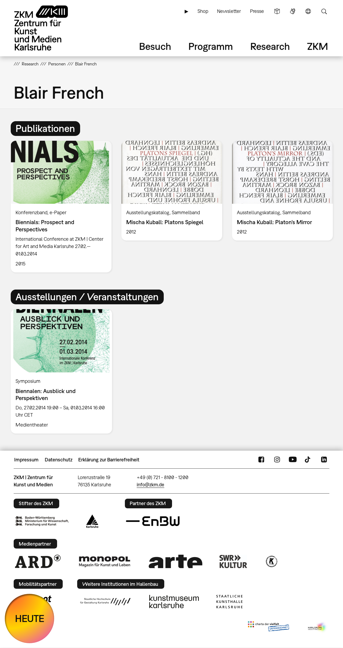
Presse (257, 11)
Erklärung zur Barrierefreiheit (108, 459)
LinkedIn (324, 459)
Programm (210, 46)
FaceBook (261, 459)
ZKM (317, 46)
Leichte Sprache (277, 11)
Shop (202, 11)
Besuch (155, 46)
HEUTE (29, 618)
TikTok (308, 459)
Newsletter (229, 11)
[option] (61, 206)
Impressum (26, 459)
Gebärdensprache (292, 11)
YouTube (292, 459)
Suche (324, 11)
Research (270, 46)
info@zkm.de (150, 484)
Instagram (277, 459)
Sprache (308, 11)
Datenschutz (58, 459)
